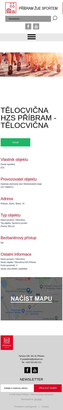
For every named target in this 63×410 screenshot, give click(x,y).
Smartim (38, 399)
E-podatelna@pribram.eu (31, 359)
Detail (15, 142)
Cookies (45, 407)
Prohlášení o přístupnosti (25, 407)
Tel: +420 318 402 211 (31, 362)
